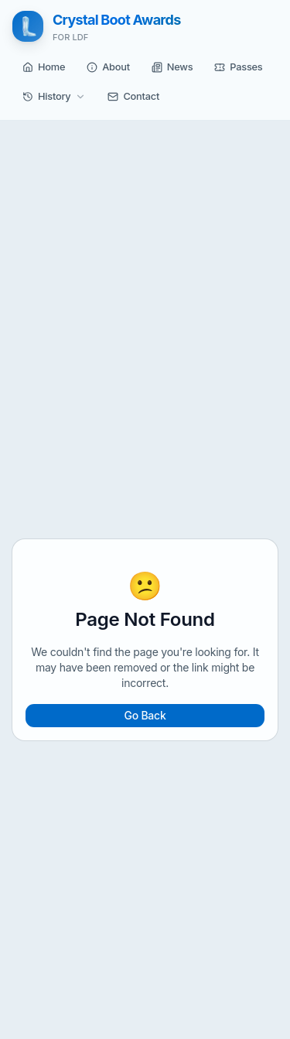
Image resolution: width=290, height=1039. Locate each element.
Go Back (144, 715)
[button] (43, 67)
